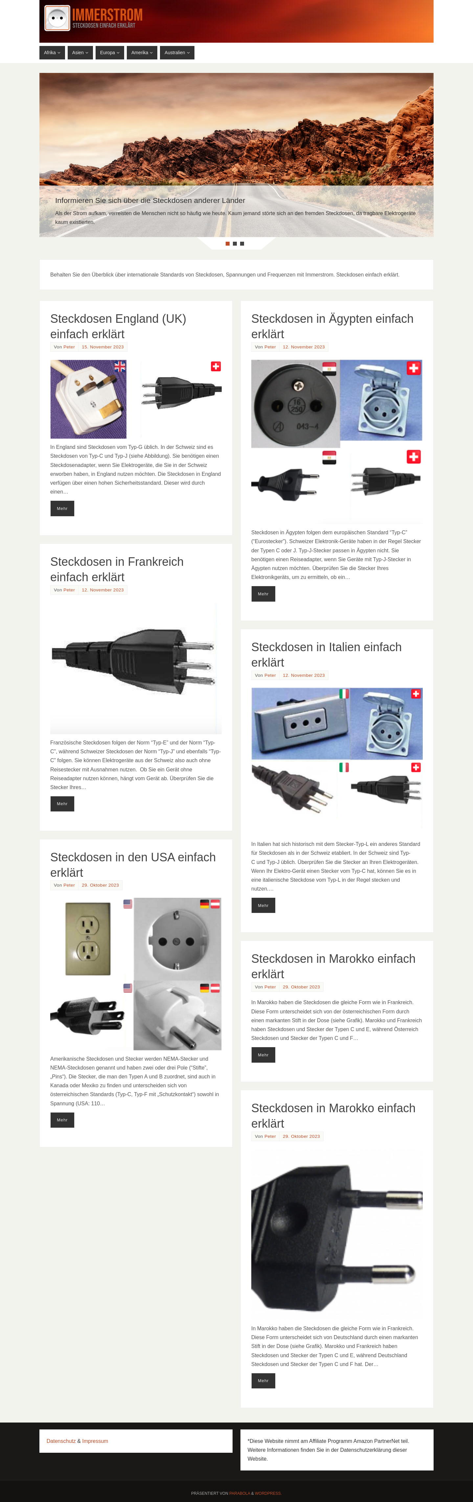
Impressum (95, 1441)
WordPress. (268, 1493)
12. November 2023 (304, 346)
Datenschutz (61, 1441)
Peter (69, 346)
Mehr (62, 508)
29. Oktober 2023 (100, 885)
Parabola (239, 1493)
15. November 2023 (103, 346)
